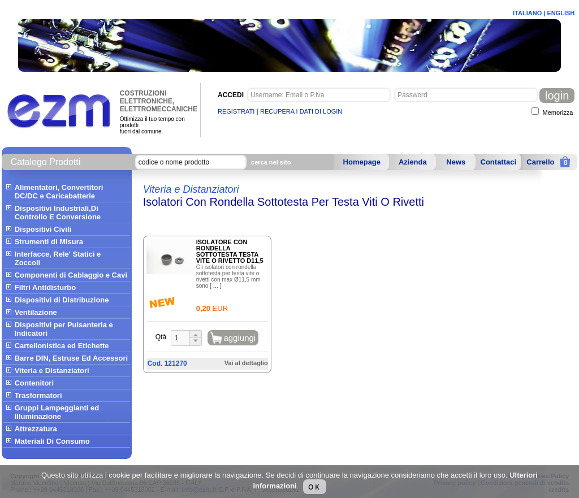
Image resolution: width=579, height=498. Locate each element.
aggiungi (239, 338)
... (215, 285)
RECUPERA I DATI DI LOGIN (301, 111)
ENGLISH (560, 13)
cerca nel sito (271, 162)
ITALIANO (527, 13)
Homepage (362, 162)
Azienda (413, 162)
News (455, 162)
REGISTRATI (236, 111)
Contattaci (499, 162)
